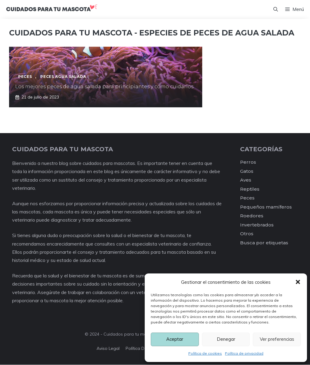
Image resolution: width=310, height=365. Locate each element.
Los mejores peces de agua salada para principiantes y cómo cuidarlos (104, 87)
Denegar (226, 339)
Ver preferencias (277, 339)
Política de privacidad (244, 353)
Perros (248, 162)
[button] (298, 282)
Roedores (251, 216)
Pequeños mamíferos (266, 207)
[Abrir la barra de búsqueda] (276, 9)
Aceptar (174, 339)
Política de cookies (205, 353)
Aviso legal (108, 348)
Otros (246, 234)
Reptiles (249, 189)
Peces (247, 198)
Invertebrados (257, 225)
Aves (245, 180)
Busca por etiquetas (264, 243)
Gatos (246, 171)
